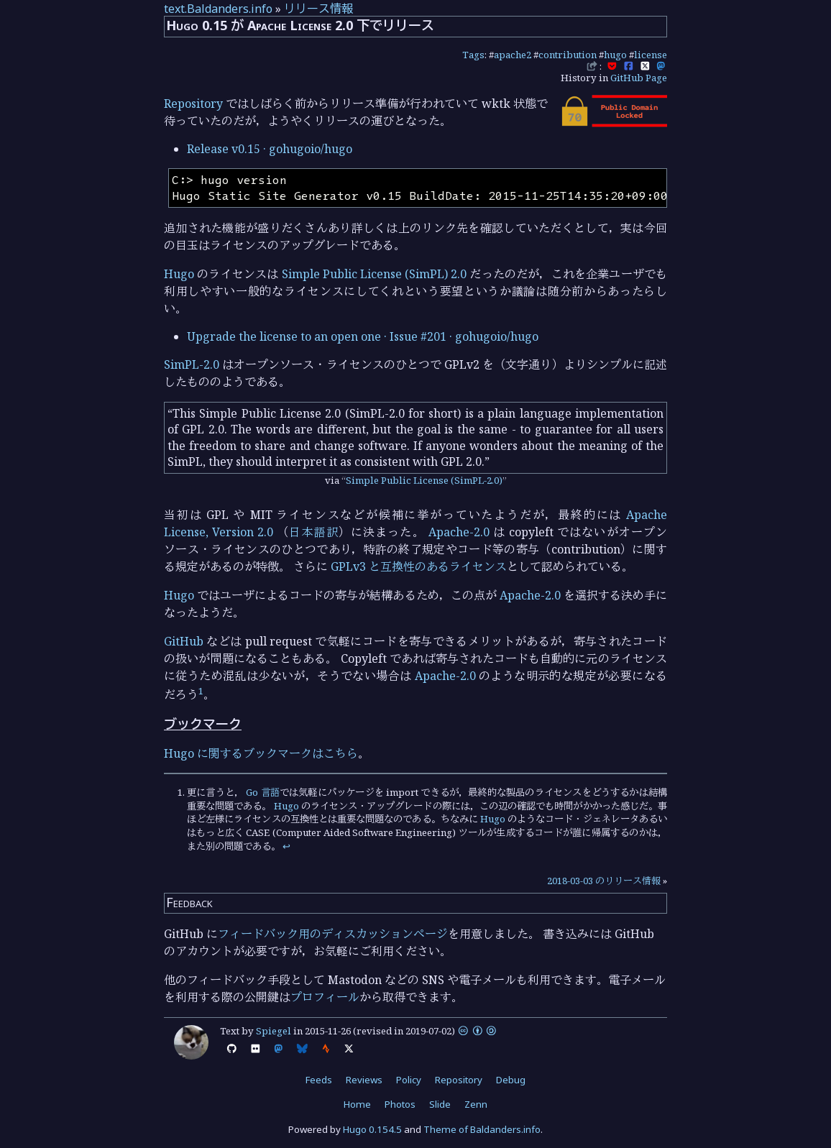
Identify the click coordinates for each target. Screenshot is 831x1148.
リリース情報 (318, 9)
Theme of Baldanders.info (482, 1129)
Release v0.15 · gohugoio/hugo (269, 149)
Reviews (364, 1079)
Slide (440, 1104)
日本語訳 (313, 532)
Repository (193, 103)
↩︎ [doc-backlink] (286, 846)
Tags (473, 54)
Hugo (179, 274)
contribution (567, 54)
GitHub (183, 641)
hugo (615, 54)
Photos (400, 1104)
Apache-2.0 (459, 532)
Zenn (475, 1104)
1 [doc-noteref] (200, 690)
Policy (408, 1079)
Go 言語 (263, 792)
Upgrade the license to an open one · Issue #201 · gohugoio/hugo (362, 336)
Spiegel (273, 1030)
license (650, 54)
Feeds (319, 1079)
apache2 (512, 54)
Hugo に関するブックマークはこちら (261, 753)
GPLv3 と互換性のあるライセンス (419, 566)
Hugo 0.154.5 (372, 1129)
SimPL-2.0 (191, 364)
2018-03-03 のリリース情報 (604, 880)
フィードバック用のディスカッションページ (333, 934)
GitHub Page (638, 77)
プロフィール (324, 997)
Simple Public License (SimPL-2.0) (424, 480)
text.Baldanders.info (218, 9)
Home (357, 1104)
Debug (510, 1079)
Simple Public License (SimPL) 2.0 (374, 274)
